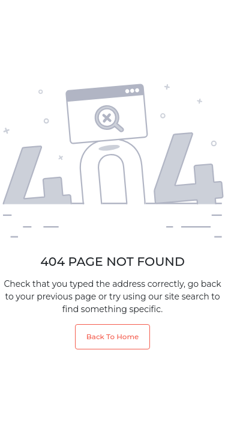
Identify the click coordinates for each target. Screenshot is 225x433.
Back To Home (112, 336)
